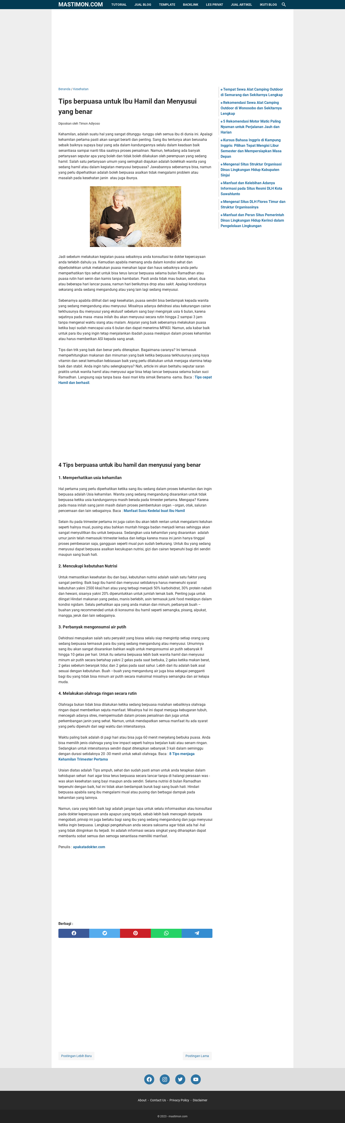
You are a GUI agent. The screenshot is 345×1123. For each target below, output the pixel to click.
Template (167, 4)
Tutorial (119, 4)
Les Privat (214, 4)
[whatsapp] (166, 933)
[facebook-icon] (149, 1079)
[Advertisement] (172, 48)
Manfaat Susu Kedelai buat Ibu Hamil (154, 511)
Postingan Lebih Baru (76, 1056)
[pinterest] (135, 933)
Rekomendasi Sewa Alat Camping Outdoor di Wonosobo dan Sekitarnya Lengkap (251, 108)
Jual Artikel (241, 4)
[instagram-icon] (165, 1079)
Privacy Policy (179, 1100)
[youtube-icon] (196, 1079)
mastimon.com (80, 4)
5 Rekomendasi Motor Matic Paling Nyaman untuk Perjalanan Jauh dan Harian (251, 126)
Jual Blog (142, 4)
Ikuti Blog (268, 4)
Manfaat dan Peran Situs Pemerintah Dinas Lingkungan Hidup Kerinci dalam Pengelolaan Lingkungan (252, 220)
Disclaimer (200, 1100)
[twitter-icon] (180, 1079)
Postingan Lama (197, 1056)
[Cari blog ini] (284, 4)
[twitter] (104, 933)
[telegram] (197, 933)
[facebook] (73, 933)
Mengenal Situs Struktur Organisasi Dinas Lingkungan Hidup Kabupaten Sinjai (251, 169)
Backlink (190, 4)
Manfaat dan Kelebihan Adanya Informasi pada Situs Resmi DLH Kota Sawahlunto (251, 188)
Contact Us (158, 1100)
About (142, 1100)
